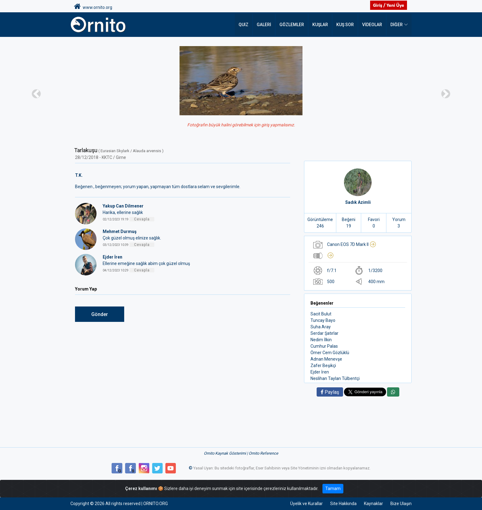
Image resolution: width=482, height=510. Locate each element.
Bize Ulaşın (401, 503)
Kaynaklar (373, 503)
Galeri (264, 24)
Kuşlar (320, 24)
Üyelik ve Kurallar (306, 503)
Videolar (372, 24)
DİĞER (396, 24)
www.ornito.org (93, 6)
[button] (36, 93)
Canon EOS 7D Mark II (351, 244)
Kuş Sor (345, 24)
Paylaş (330, 392)
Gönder (99, 314)
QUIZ (243, 24)
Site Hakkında (343, 503)
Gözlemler (291, 24)
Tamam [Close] (333, 488)
